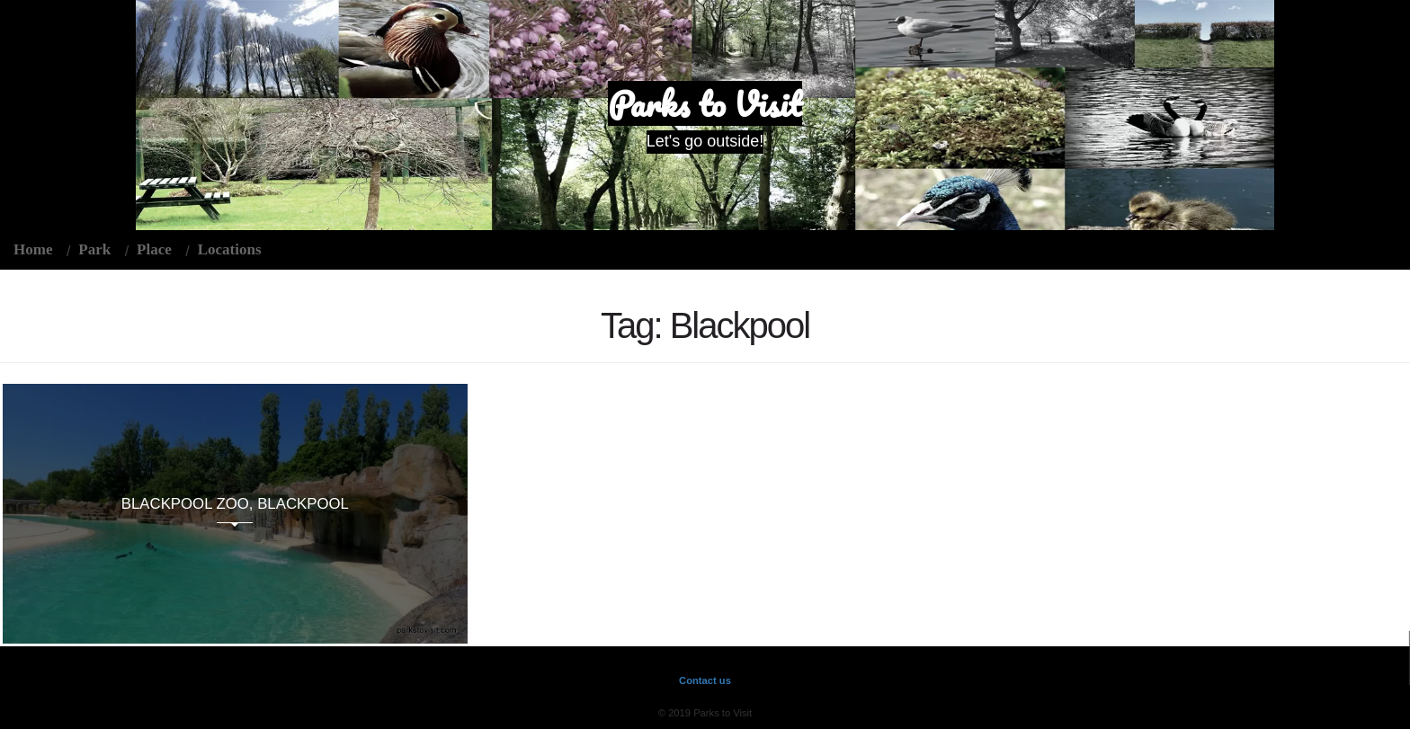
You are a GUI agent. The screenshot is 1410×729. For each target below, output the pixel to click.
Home (32, 249)
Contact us (705, 680)
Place (154, 249)
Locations (230, 249)
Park (94, 249)
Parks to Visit (705, 103)
